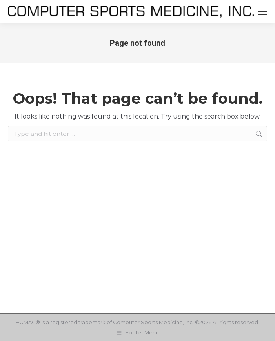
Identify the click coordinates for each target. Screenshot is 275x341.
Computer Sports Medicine (148, 322)
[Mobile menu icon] (262, 11)
